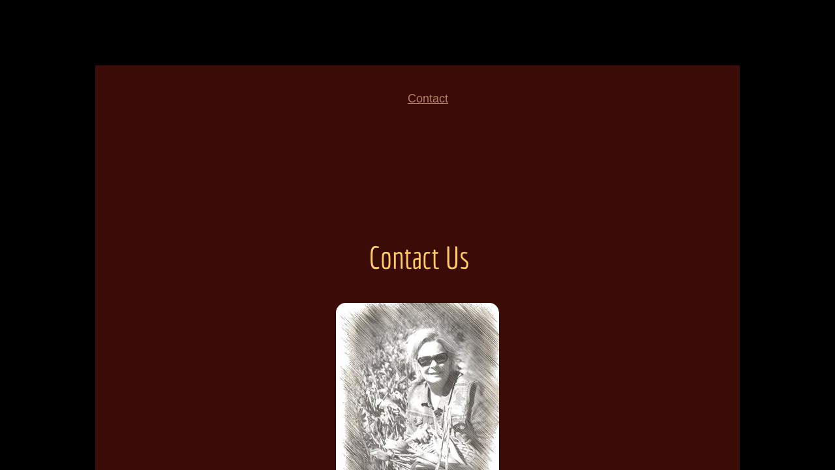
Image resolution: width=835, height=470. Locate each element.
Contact (428, 98)
